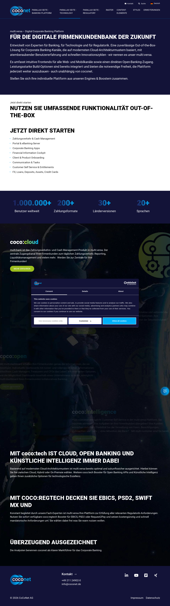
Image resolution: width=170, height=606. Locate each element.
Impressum (137, 597)
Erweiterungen (152, 10)
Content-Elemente (122, 11)
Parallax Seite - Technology (68, 11)
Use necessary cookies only (51, 321)
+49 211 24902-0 (71, 580)
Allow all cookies (119, 321)
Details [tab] (85, 291)
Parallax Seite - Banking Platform (42, 11)
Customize (85, 321)
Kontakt (130, 4)
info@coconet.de (71, 584)
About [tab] (120, 291)
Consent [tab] (49, 291)
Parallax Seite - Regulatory (91, 11)
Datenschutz (153, 597)
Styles (136, 10)
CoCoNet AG (26, 597)
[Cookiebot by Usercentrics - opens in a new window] (125, 283)
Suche (143, 4)
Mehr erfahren (22, 269)
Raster (109, 10)
